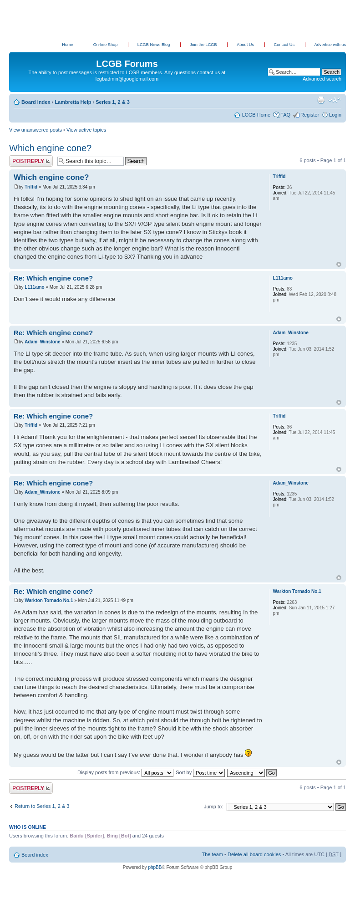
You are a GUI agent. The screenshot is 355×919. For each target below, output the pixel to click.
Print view (321, 100)
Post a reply (31, 161)
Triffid (31, 186)
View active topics (86, 130)
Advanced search (322, 79)
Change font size (334, 100)
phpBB (155, 867)
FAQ (285, 114)
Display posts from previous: (125, 772)
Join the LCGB (204, 44)
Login (335, 114)
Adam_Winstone (42, 341)
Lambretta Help (73, 102)
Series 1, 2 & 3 (113, 102)
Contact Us (285, 44)
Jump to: (213, 806)
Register (309, 114)
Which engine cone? (50, 148)
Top (338, 264)
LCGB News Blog (154, 44)
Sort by (200, 772)
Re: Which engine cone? (53, 278)
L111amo (34, 287)
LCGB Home (256, 114)
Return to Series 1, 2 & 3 (42, 806)
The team (212, 854)
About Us (246, 44)
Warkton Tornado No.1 (49, 600)
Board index (36, 102)
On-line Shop (106, 44)
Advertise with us (330, 44)
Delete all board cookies (254, 854)
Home (67, 44)
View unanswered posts (35, 130)
